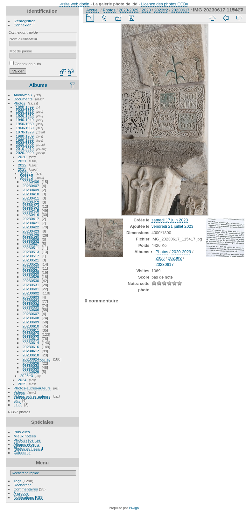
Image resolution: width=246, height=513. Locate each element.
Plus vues (22, 432)
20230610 (31, 326)
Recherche (23, 485)
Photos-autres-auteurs (32, 388)
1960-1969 (25, 128)
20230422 (31, 227)
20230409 (31, 190)
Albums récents (26, 444)
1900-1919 (25, 111)
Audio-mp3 (23, 95)
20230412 (31, 202)
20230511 (31, 248)
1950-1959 (25, 124)
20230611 (31, 330)
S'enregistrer (24, 21)
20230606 (31, 309)
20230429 (31, 235)
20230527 (31, 268)
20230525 (31, 264)
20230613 (31, 338)
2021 (22, 161)
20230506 (31, 239)
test (17, 400)
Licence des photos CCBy (164, 4)
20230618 (31, 355)
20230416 (31, 215)
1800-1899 (25, 107)
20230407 (31, 186)
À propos (21, 493)
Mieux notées (25, 436)
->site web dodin (74, 4)
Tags (18, 481)
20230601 (31, 289)
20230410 (31, 194)
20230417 (31, 219)
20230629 (31, 371)
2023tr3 (26, 376)
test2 (18, 404)
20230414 (31, 206)
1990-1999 (25, 140)
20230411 (31, 198)
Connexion (23, 25)
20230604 (31, 301)
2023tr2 (26, 177)
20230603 (31, 297)
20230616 (31, 347)
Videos (19, 392)
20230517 (31, 256)
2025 (22, 384)
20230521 (31, 260)
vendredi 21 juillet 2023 (172, 226)
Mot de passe (21, 51)
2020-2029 (25, 153)
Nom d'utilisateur (23, 39)
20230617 (31, 351)
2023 (22, 169)
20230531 (31, 285)
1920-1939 (25, 115)
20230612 (31, 334)
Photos (19, 103)
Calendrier (22, 452)
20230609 (31, 322)
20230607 (31, 314)
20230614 (31, 343)
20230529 (31, 276)
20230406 (31, 181)
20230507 (31, 243)
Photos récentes (27, 440)
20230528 (31, 272)
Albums (38, 85)
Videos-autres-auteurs (32, 396)
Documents (23, 99)
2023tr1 (26, 173)
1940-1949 (25, 120)
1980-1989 (25, 136)
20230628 (31, 367)
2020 (22, 157)
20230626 (31, 363)
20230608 (31, 318)
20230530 (31, 281)
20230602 (31, 293)
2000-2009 (25, 144)
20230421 (31, 223)
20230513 (31, 252)
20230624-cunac (37, 359)
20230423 (31, 231)
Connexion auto (25, 64)
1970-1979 (25, 132)
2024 (22, 380)
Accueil (92, 10)
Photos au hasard (28, 448)
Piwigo (134, 508)
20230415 (31, 210)
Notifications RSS (28, 497)
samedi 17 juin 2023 (169, 220)
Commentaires (26, 489)
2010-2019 (25, 148)
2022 (22, 165)
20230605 (31, 305)
